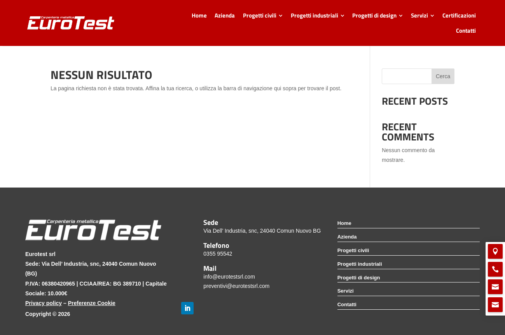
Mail (210, 268)
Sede (210, 222)
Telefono (216, 245)
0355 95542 (217, 254)
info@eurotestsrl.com (229, 277)
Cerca (443, 76)
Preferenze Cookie (91, 303)
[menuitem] (199, 15)
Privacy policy (43, 303)
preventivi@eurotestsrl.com (236, 286)
